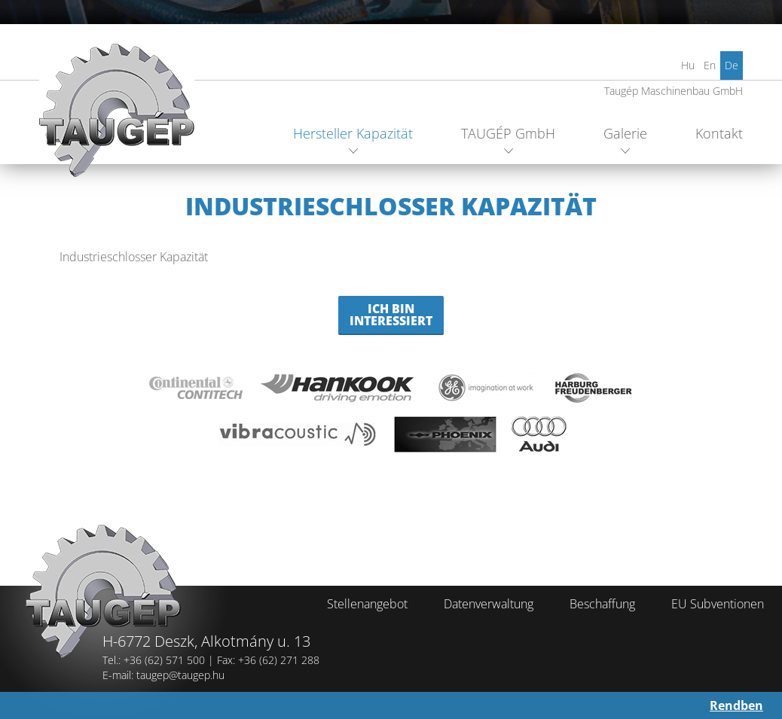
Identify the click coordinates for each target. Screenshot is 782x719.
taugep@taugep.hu (180, 675)
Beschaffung (602, 604)
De (731, 65)
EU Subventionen (717, 604)
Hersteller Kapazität (353, 133)
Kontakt (719, 133)
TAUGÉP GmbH (508, 133)
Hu (688, 65)
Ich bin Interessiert (391, 314)
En (710, 65)
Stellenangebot (367, 604)
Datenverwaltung (488, 604)
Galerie (625, 133)
